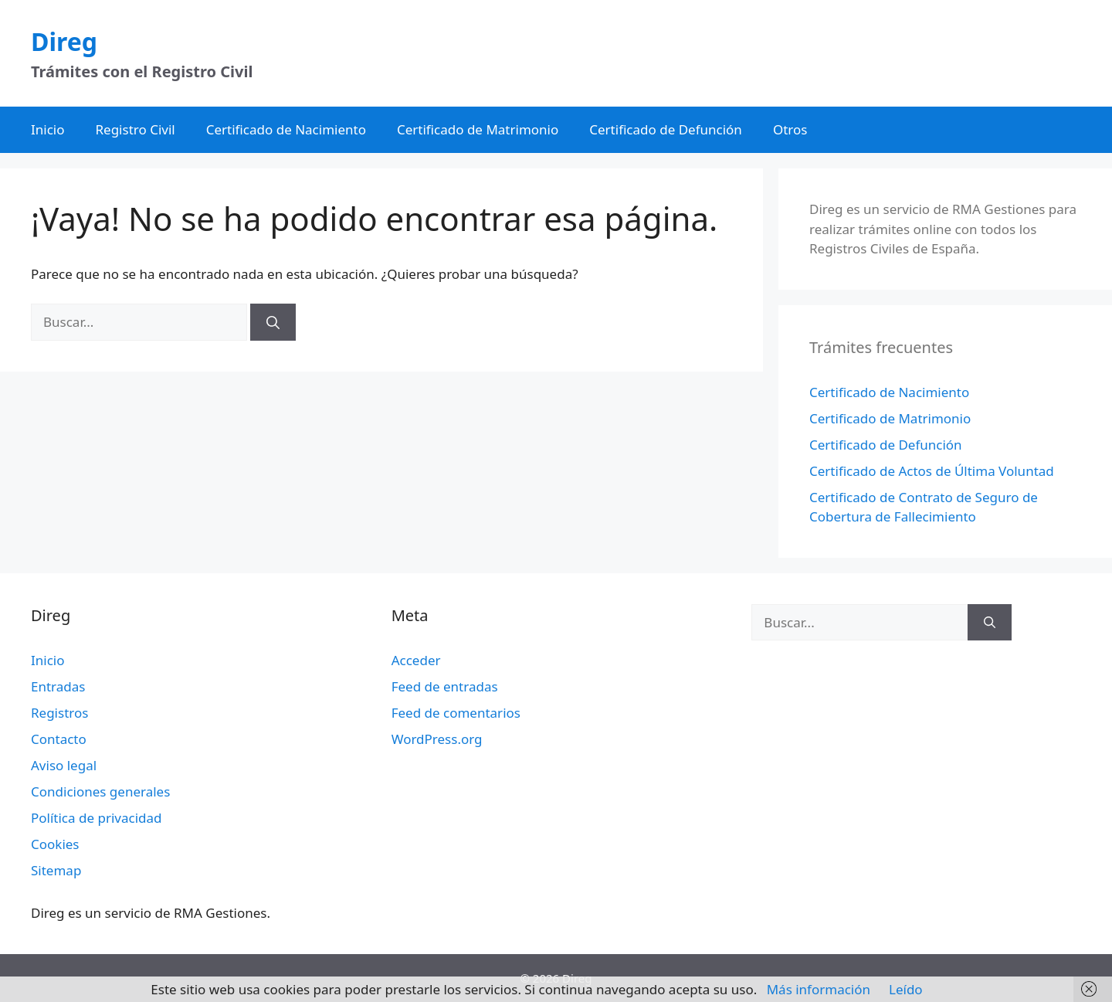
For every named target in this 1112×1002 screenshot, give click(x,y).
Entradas (58, 686)
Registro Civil (135, 129)
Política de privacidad (96, 818)
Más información (818, 989)
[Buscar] (273, 322)
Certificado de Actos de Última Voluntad (931, 471)
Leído (906, 989)
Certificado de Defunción (665, 129)
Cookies (55, 844)
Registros (59, 713)
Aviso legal (64, 765)
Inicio (48, 129)
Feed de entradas (445, 686)
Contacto (58, 739)
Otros (790, 129)
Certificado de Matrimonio (477, 129)
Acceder (416, 660)
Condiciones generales (100, 791)
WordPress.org (437, 739)
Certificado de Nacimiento (286, 129)
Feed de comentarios (456, 713)
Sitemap (56, 870)
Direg (64, 41)
